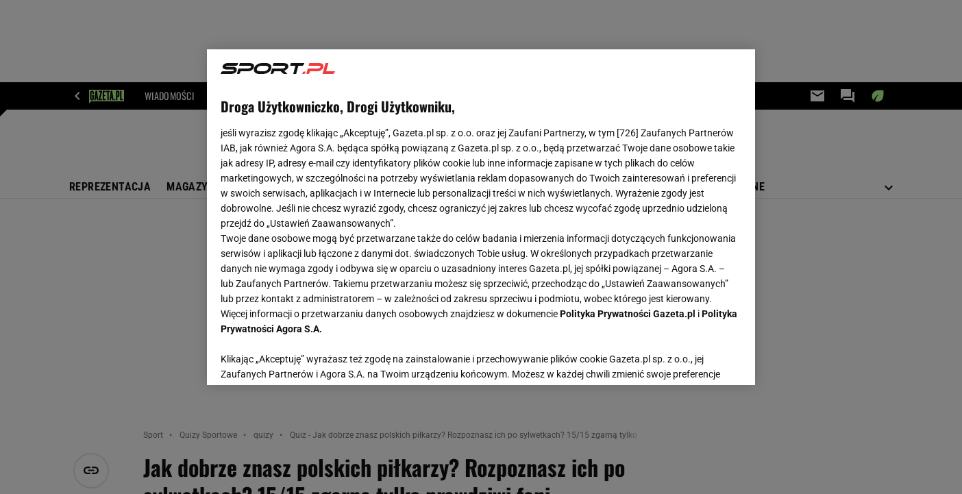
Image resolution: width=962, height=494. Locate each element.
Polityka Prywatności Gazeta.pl (627, 313)
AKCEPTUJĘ (695, 358)
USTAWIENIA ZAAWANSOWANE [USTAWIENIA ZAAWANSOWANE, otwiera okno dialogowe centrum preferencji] (310, 357)
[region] (481, 217)
